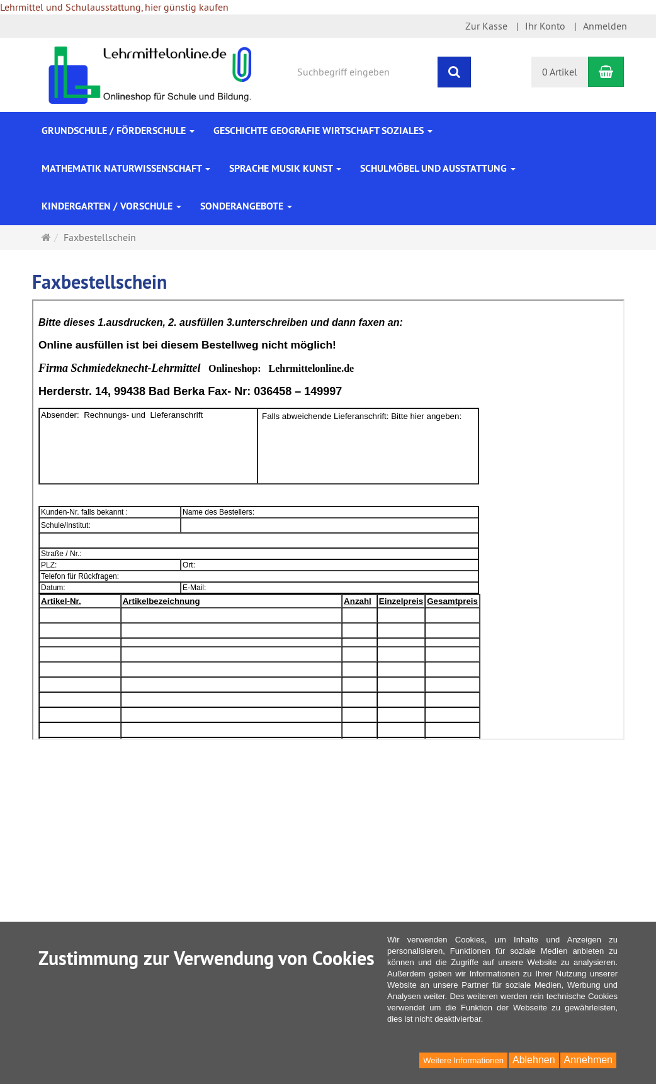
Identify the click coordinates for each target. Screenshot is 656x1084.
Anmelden (605, 26)
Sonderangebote (246, 206)
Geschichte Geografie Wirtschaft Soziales (323, 130)
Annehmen (588, 1059)
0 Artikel (559, 71)
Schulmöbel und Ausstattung (438, 168)
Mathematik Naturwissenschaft (126, 168)
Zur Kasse (486, 26)
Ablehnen (533, 1059)
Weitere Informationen (463, 1060)
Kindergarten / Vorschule (111, 206)
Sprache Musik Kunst (285, 168)
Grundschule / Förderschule (118, 130)
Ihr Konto (545, 26)
